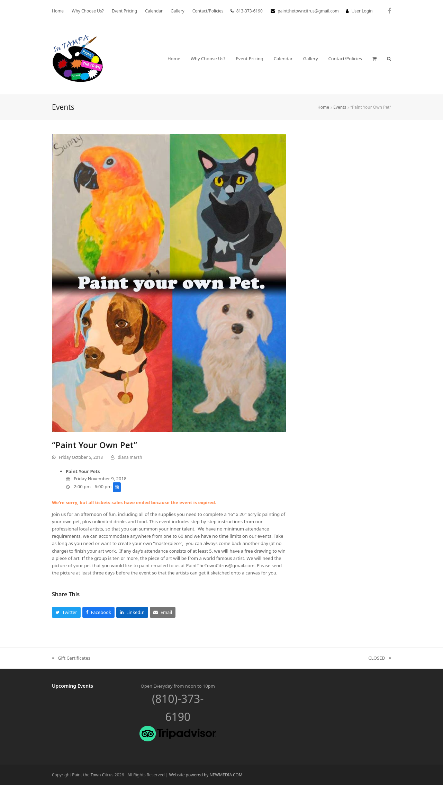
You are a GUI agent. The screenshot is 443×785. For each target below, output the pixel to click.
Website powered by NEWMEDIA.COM (206, 775)
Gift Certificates (71, 658)
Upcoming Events (72, 686)
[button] (374, 58)
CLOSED (379, 658)
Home (323, 107)
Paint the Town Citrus (92, 775)
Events (339, 107)
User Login (362, 11)
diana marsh (130, 457)
